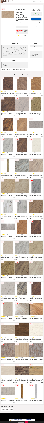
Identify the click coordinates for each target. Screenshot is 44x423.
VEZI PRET (36, 19)
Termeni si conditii (13, 416)
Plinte (41, 1)
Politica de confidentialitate (22, 416)
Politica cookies (31, 416)
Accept (26, 422)
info (13, 95)
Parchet (34, 1)
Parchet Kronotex (5, 409)
